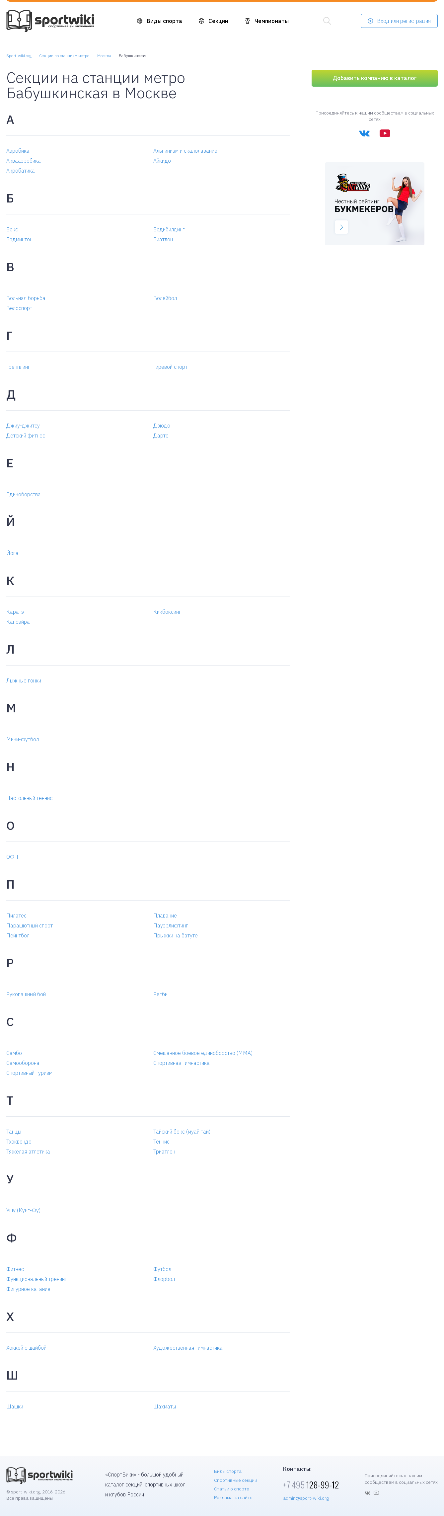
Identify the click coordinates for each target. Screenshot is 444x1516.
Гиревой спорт (170, 366)
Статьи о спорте (231, 1489)
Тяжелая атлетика (28, 1151)
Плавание (165, 915)
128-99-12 (311, 1484)
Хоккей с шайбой (26, 1347)
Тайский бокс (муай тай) (181, 1131)
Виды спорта (164, 21)
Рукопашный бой (26, 994)
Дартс (160, 435)
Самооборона (22, 1063)
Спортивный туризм (29, 1073)
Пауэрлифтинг (170, 925)
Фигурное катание (28, 1289)
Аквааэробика (23, 160)
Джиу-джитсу (23, 425)
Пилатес (16, 915)
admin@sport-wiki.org (306, 1498)
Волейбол (165, 298)
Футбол (162, 1269)
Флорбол (164, 1279)
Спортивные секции (235, 1480)
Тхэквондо (19, 1141)
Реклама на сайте (233, 1497)
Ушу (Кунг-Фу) (23, 1210)
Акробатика (20, 170)
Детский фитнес (25, 435)
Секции (218, 21)
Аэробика (18, 150)
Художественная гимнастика (188, 1347)
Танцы (13, 1131)
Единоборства (23, 494)
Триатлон (164, 1151)
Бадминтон (19, 239)
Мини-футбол (22, 739)
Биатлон (163, 239)
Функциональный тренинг (36, 1279)
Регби (160, 994)
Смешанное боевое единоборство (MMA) (203, 1053)
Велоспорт (19, 308)
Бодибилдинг (169, 229)
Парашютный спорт (29, 925)
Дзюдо (161, 425)
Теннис (161, 1141)
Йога (12, 553)
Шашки (14, 1406)
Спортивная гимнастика (181, 1063)
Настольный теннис (29, 798)
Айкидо (162, 160)
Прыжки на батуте (175, 935)
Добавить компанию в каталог (375, 78)
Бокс (12, 229)
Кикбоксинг (167, 611)
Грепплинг (18, 366)
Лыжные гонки (23, 680)
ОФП (12, 856)
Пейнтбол (18, 935)
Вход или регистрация (404, 21)
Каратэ (15, 611)
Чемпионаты (272, 21)
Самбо (14, 1053)
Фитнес (15, 1269)
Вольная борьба (25, 298)
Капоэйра (18, 621)
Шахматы (164, 1406)
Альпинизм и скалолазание (185, 150)
